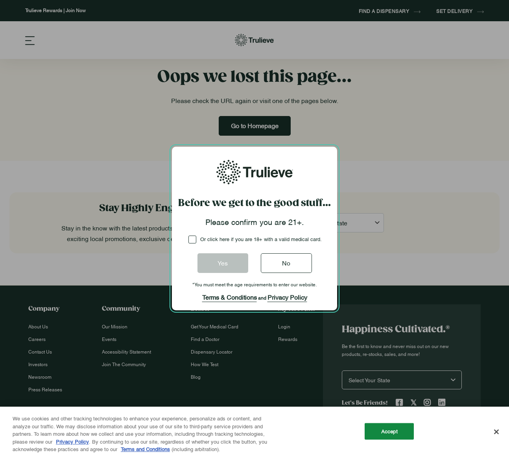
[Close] (496, 431)
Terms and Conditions (145, 449)
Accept (389, 431)
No (286, 262)
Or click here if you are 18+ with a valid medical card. (261, 239)
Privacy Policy (287, 297)
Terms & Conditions (229, 297)
